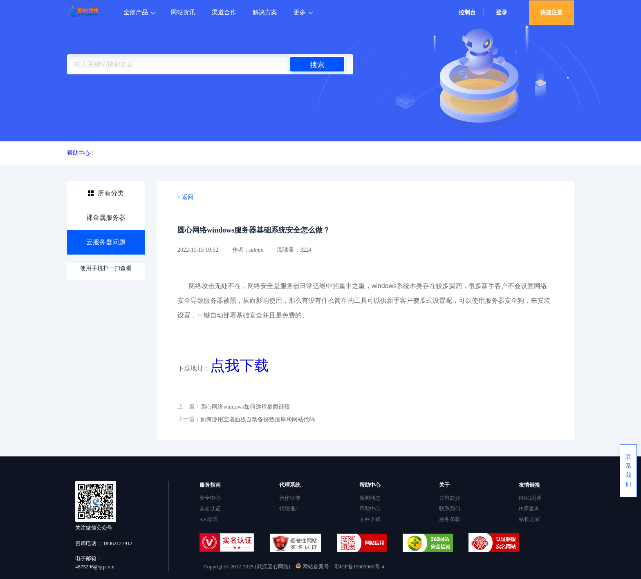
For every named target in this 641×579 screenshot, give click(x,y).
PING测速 (530, 498)
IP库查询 (529, 508)
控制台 (467, 12)
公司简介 (449, 498)
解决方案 (265, 12)
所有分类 (111, 193)
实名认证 (210, 508)
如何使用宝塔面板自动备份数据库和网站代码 (257, 419)
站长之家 (529, 519)
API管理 (209, 519)
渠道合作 (224, 12)
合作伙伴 (289, 498)
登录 (501, 12)
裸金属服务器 (106, 217)
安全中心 (210, 498)
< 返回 (185, 197)
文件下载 (370, 519)
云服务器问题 (106, 242)
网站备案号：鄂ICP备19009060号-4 (340, 566)
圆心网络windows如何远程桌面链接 (245, 407)
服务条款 (449, 519)
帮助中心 (78, 153)
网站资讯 (183, 12)
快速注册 (551, 12)
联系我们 (449, 508)
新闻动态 (370, 498)
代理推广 (289, 508)
